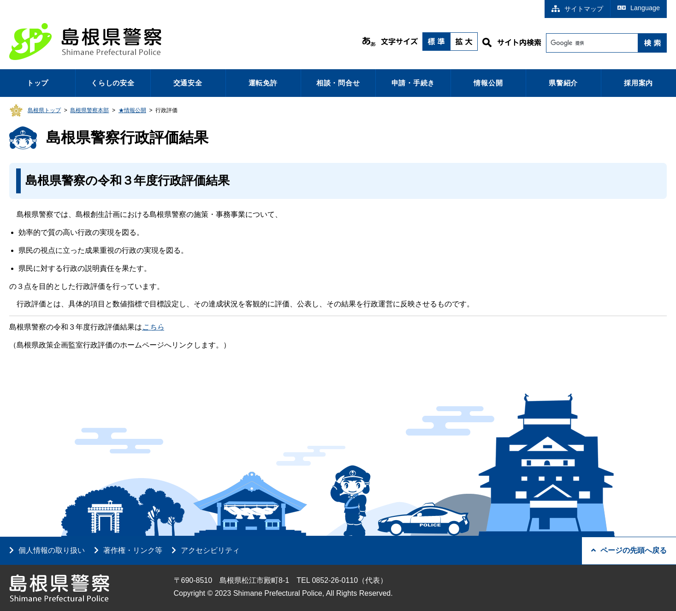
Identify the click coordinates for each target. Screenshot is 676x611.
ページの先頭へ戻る (629, 550)
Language (638, 8)
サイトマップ (577, 8)
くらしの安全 (113, 83)
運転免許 (263, 83)
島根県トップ (44, 110)
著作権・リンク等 (132, 550)
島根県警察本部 (89, 110)
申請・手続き (413, 83)
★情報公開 (132, 110)
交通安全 (187, 83)
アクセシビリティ (210, 550)
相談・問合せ (338, 83)
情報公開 (488, 83)
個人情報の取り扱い (51, 550)
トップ (37, 83)
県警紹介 (563, 83)
